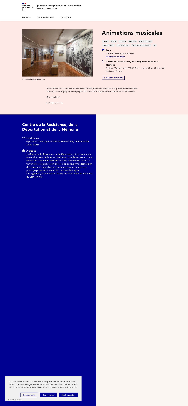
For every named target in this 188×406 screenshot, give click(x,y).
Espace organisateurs (45, 17)
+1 (154, 45)
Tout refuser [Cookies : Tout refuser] (48, 395)
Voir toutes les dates (115, 56)
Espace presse (65, 17)
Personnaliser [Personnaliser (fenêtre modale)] (29, 395)
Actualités (26, 17)
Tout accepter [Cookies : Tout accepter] (68, 395)
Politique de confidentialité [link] (15, 400)
